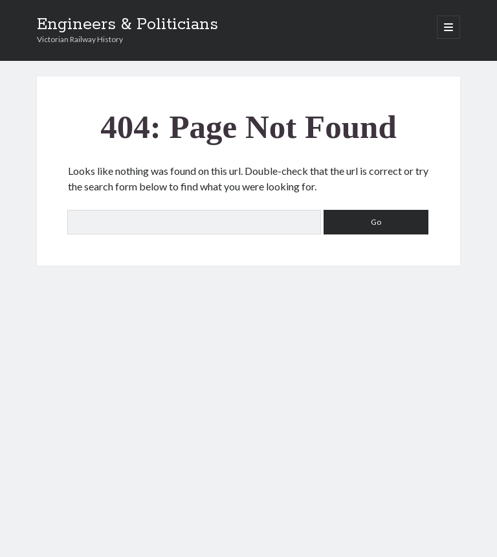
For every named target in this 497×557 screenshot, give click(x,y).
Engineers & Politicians (127, 24)
